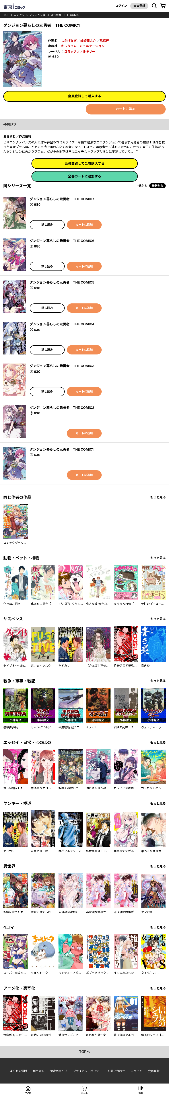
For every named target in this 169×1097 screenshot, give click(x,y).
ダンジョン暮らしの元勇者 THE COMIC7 (62, 199)
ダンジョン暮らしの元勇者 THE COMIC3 (62, 366)
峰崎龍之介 (88, 40)
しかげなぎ (69, 40)
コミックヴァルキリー (79, 51)
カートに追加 (126, 109)
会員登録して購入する (84, 96)
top (6, 15)
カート (84, 1093)
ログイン (121, 6)
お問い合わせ (116, 1071)
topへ (84, 1051)
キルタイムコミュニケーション (83, 46)
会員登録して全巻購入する (85, 163)
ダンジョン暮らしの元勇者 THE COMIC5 (62, 282)
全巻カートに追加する (84, 176)
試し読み (47, 224)
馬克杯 (104, 40)
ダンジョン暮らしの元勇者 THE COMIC (54, 15)
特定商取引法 (58, 1071)
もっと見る (158, 497)
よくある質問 (18, 1071)
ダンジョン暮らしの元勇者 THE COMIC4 (62, 324)
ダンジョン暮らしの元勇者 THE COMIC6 (62, 241)
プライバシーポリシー (87, 1071)
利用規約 (38, 1071)
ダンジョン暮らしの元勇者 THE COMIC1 (61, 449)
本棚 (140, 1093)
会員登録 (139, 6)
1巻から (142, 185)
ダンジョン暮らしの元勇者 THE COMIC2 (62, 408)
